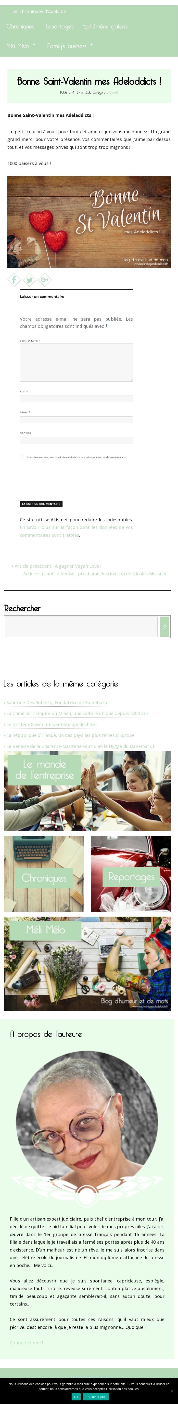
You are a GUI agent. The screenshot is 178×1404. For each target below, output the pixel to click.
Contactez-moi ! (26, 1343)
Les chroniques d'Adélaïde (38, 11)
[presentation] (53, 478)
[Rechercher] (165, 627)
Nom (24, 391)
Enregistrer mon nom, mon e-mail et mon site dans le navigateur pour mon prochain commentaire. (76, 457)
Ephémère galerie (105, 24)
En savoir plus (96, 1397)
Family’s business (66, 44)
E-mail (25, 412)
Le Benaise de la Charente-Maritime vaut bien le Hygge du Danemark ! (80, 746)
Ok (76, 1397)
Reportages (58, 24)
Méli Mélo (17, 44)
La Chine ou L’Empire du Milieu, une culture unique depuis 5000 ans (77, 713)
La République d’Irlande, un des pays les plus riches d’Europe (70, 735)
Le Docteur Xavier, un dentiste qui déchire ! (51, 724)
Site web (25, 433)
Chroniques (20, 24)
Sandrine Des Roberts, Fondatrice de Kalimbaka (56, 702)
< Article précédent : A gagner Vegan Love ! (56, 566)
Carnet (113, 91)
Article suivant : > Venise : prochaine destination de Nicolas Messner (95, 574)
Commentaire (30, 341)
